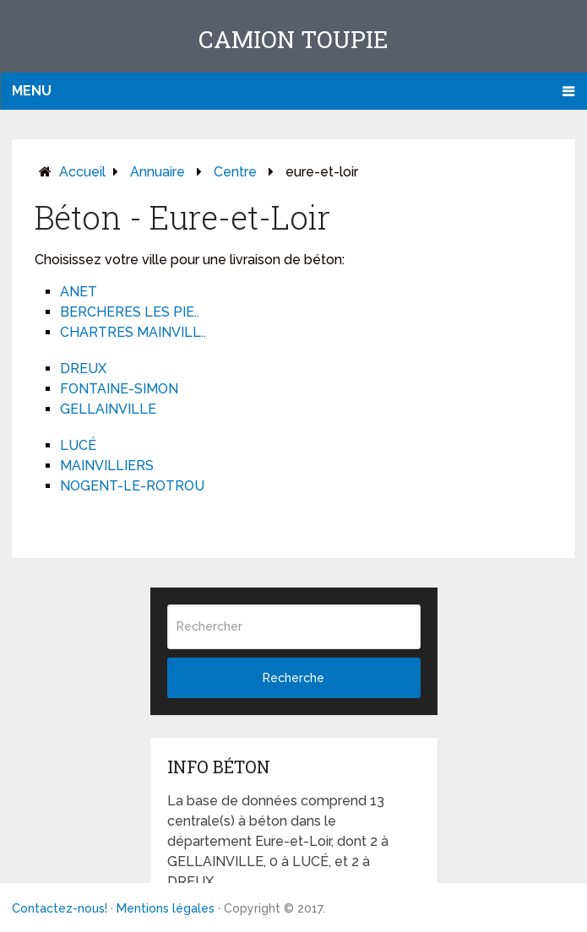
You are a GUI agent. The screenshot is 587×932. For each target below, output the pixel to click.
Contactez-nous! (59, 908)
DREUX (83, 368)
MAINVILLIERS (107, 466)
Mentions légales (166, 908)
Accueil (82, 172)
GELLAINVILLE (108, 409)
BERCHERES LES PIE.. (129, 312)
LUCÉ (78, 445)
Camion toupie (293, 39)
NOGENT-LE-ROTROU (132, 486)
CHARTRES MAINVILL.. (133, 332)
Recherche (293, 678)
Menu (32, 91)
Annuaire (157, 172)
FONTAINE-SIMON (119, 389)
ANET (78, 292)
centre (235, 172)
